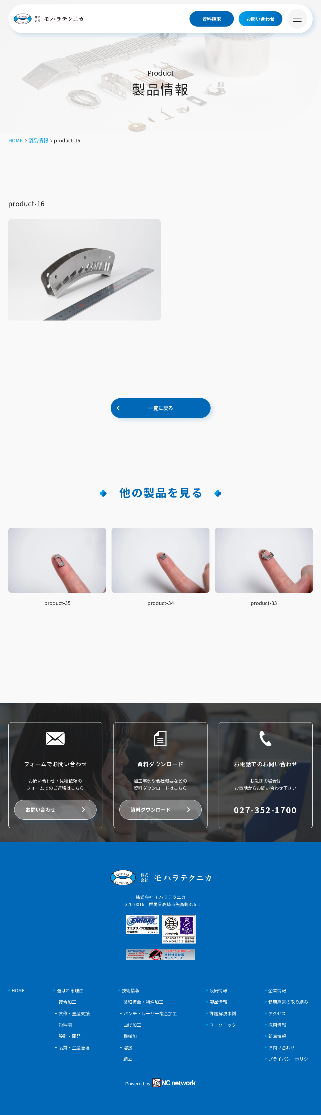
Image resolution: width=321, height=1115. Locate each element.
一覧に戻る (160, 407)
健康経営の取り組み (288, 1001)
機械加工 (132, 1036)
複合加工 (67, 1001)
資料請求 (211, 18)
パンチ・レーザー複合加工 (150, 1013)
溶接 (127, 1047)
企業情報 (277, 990)
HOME (18, 990)
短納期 (65, 1024)
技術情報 (131, 990)
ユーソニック (222, 1024)
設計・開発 (70, 1036)
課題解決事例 (222, 1013)
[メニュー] (297, 19)
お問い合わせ (40, 809)
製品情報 (218, 1001)
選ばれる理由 (70, 990)
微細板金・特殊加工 (143, 1001)
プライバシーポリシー (290, 1059)
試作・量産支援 (74, 1013)
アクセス (277, 1013)
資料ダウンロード (151, 809)
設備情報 (218, 990)
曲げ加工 (132, 1024)
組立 (127, 1059)
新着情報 (277, 1036)
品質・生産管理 (74, 1047)
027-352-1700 (265, 810)
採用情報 (277, 1024)
